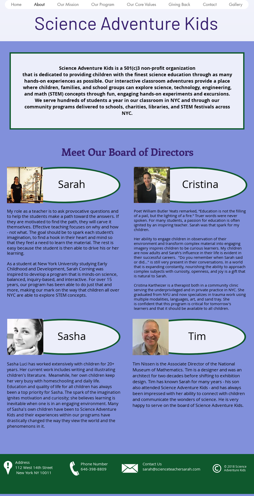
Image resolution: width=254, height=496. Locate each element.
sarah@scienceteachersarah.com (171, 469)
